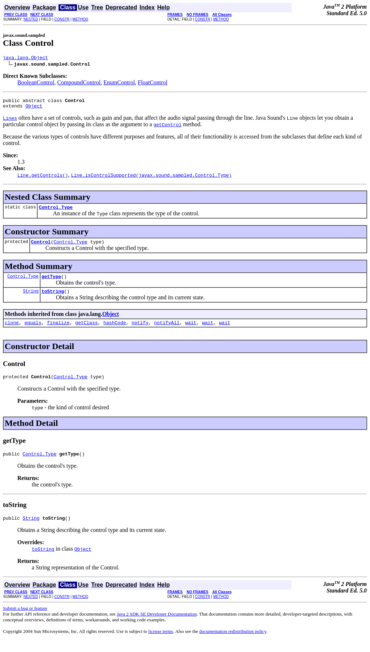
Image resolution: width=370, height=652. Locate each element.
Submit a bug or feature (25, 620)
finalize (58, 331)
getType (51, 282)
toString (53, 298)
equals (33, 331)
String (30, 298)
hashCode (114, 331)
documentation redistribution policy (232, 643)
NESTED (30, 19)
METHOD (80, 19)
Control (41, 247)
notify (140, 331)
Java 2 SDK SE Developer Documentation (157, 626)
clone (12, 331)
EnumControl (119, 83)
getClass (86, 331)
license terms (161, 643)
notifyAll (167, 331)
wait (190, 331)
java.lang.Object (25, 58)
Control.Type (56, 211)
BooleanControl (35, 83)
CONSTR (61, 19)
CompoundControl (78, 83)
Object (33, 109)
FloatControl (152, 83)
